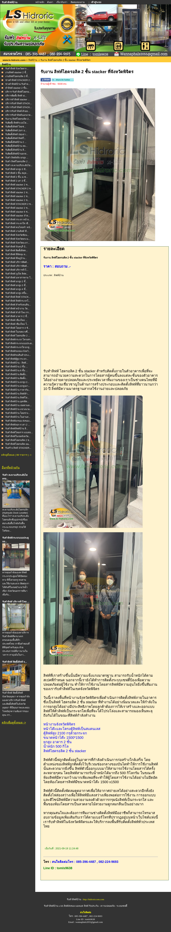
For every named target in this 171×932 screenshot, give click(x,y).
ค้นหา (50, 2)
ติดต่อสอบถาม (78, 2)
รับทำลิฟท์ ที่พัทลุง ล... (16, 254)
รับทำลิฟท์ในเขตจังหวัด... (17, 436)
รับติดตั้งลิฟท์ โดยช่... (15, 126)
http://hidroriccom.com (93, 899)
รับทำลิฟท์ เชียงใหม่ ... (16, 320)
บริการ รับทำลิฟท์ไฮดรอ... (18, 91)
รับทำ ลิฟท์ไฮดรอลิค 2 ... (17, 161)
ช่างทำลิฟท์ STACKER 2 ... (18, 80)
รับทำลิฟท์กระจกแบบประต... (19, 343)
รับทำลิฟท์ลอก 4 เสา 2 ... (17, 424)
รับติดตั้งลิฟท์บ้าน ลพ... (16, 146)
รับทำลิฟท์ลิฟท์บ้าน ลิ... (16, 428)
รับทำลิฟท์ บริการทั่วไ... (16, 269)
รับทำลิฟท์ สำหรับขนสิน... (18, 304)
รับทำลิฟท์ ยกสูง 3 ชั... (16, 169)
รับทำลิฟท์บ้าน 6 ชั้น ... (16, 370)
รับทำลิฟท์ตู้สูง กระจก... (16, 359)
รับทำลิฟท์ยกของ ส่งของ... (18, 420)
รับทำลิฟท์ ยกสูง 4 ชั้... (16, 289)
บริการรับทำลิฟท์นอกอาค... (18, 115)
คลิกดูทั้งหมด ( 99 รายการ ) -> (16, 455)
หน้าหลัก (40, 2)
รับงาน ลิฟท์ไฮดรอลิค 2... (17, 119)
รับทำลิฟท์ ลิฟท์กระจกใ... (17, 300)
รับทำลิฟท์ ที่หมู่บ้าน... (16, 258)
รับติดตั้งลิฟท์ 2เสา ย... (16, 130)
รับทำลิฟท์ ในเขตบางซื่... (17, 331)
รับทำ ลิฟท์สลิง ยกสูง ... (16, 157)
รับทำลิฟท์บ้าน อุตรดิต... (17, 401)
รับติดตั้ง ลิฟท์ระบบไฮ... (16, 122)
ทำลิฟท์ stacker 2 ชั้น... (16, 88)
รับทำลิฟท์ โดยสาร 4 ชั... (17, 328)
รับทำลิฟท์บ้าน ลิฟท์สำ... (17, 393)
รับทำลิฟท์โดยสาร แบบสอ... (19, 432)
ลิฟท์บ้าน (32, 60)
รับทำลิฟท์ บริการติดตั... (17, 262)
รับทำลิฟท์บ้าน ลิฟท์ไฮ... (17, 397)
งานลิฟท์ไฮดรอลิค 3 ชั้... (17, 76)
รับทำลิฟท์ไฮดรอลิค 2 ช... (18, 440)
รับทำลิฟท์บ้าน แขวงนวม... (18, 409)
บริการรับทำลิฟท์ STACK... (18, 103)
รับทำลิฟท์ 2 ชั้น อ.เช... (16, 177)
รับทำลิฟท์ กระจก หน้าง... (18, 219)
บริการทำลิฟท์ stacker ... (17, 99)
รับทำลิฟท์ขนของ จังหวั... (17, 351)
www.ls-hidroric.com (14, 60)
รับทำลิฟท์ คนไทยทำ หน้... (18, 227)
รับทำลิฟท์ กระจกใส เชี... (17, 223)
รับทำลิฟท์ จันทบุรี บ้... (16, 246)
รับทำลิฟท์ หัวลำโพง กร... (17, 312)
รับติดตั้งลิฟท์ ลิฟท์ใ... (15, 138)
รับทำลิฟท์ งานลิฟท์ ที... (17, 231)
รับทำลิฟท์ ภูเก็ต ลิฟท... (16, 273)
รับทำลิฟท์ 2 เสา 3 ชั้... (16, 180)
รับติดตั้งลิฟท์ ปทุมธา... (16, 134)
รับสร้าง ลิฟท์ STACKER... (18, 448)
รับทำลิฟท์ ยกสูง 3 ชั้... (16, 285)
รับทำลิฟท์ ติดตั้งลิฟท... (16, 250)
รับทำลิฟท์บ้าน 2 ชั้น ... (16, 366)
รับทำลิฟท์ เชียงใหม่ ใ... (17, 324)
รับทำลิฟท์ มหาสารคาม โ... (18, 277)
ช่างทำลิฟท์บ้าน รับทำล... (17, 84)
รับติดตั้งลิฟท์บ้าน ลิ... (15, 150)
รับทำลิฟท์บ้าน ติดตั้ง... (16, 374)
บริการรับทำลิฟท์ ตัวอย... (17, 111)
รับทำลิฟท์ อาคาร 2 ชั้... (17, 316)
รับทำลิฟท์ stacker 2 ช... (17, 184)
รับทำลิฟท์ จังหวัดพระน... (17, 239)
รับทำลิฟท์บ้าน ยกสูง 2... (17, 382)
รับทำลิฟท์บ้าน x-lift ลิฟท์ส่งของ (60, 906)
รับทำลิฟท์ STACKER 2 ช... (19, 188)
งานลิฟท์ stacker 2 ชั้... (16, 72)
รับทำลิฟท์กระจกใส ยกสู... (18, 347)
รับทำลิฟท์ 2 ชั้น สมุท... (16, 173)
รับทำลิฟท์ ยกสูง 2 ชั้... (16, 281)
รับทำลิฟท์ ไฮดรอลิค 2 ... (17, 335)
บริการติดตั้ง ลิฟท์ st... (16, 95)
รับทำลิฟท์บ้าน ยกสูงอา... (17, 386)
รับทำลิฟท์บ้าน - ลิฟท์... (16, 362)
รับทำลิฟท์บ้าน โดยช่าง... (17, 413)
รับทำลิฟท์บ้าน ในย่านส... (17, 417)
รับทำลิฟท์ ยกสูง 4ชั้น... (16, 293)
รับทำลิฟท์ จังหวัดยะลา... (17, 242)
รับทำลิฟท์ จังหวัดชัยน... (17, 235)
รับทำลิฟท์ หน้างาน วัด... (17, 308)
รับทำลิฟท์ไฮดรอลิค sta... (18, 444)
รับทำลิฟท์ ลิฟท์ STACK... (17, 297)
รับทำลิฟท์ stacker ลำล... (17, 215)
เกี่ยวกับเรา (62, 2)
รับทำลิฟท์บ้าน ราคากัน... (17, 389)
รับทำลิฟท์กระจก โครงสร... (18, 339)
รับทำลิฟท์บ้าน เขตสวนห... (18, 405)
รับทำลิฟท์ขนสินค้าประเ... (18, 355)
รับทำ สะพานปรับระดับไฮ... (18, 165)
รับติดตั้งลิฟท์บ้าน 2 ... (15, 142)
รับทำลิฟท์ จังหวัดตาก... (17, 68)
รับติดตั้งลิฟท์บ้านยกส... (16, 153)
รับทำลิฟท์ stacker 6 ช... (17, 211)
